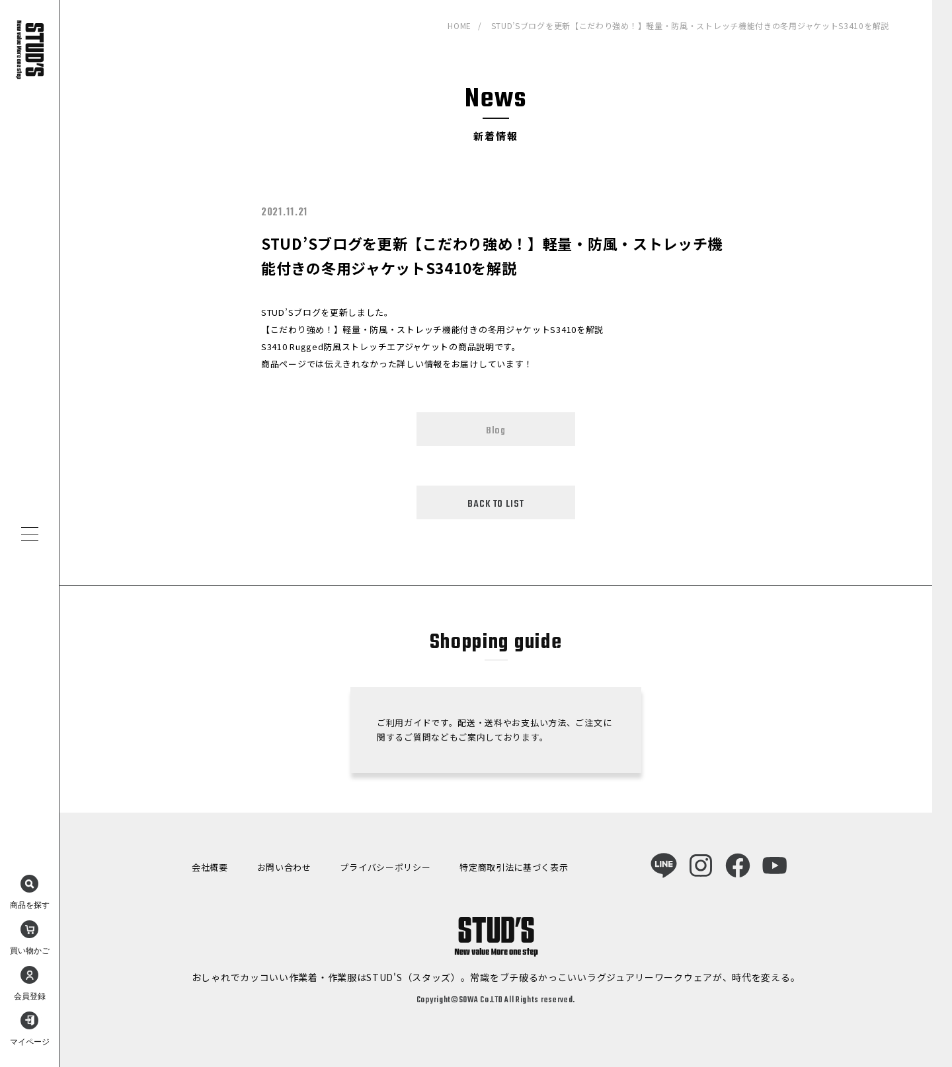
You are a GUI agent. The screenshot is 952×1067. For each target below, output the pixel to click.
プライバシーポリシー (385, 867)
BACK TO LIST (495, 504)
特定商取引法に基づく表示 (513, 867)
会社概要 (210, 867)
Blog (496, 431)
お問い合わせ (284, 867)
